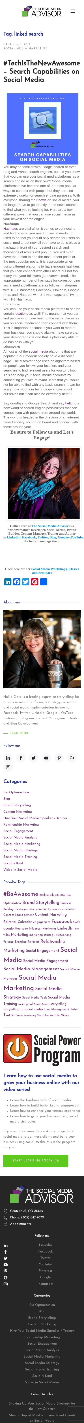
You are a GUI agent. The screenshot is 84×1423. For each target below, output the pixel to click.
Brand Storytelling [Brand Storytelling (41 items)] (40, 903)
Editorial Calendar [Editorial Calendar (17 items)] (17, 922)
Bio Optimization (16, 792)
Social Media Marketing (25, 48)
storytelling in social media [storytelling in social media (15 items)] (23, 1009)
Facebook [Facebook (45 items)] (62, 921)
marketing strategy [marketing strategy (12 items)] (42, 935)
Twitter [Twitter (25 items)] (9, 1015)
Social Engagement (18, 831)
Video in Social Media (20, 870)
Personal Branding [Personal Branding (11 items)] (15, 942)
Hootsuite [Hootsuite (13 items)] (21, 928)
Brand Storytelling (17, 805)
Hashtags (10, 228)
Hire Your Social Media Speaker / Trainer (35, 818)
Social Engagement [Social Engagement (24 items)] (42, 951)
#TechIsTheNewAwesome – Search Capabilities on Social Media (41, 71)
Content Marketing (17, 812)
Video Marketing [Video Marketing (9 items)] (26, 1015)
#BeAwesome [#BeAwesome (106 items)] (20, 894)
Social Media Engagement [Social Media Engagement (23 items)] (45, 961)
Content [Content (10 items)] (70, 909)
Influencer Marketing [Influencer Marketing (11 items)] (42, 929)
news (43, 200)
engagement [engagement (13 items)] (41, 922)
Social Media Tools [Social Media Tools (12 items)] (34, 997)
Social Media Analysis (20, 837)
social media (38, 351)
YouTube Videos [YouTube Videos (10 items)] (59, 1015)
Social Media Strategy (20, 850)
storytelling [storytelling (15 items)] (58, 1004)
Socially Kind (13, 863)
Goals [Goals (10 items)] (76, 922)
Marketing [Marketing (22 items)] (19, 935)
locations (21, 313)
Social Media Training (20, 857)
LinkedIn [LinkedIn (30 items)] (65, 928)
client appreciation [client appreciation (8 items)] (25, 909)
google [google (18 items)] (8, 928)
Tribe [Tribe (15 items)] (74, 1009)
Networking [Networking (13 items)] (63, 935)
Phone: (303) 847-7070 (27, 1217)
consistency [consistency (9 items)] (58, 909)
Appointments (20, 1224)
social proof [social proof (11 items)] (25, 1004)
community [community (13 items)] (43, 909)
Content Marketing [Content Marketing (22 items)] (51, 915)
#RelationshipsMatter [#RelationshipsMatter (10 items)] (52, 895)
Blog (6, 799)
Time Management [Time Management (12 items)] (56, 1009)
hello (69, 403)
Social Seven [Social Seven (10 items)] (41, 1004)
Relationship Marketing (21, 824)
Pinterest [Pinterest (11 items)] (33, 942)
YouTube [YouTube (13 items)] (43, 1015)
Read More (19, 733)
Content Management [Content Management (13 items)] (18, 914)
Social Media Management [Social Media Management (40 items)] (31, 969)
